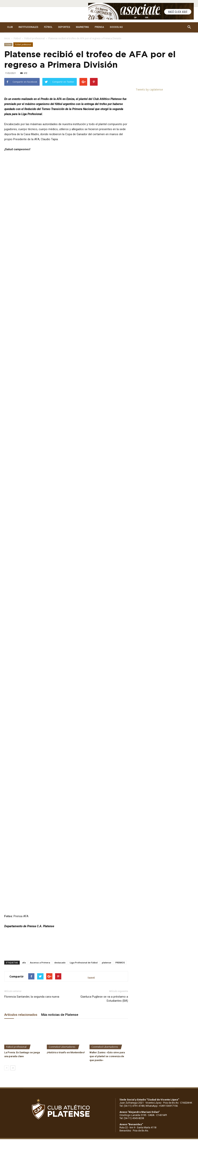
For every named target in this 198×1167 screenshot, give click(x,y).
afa (24, 895)
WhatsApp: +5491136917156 (162, 1038)
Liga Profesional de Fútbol (84, 895)
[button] (189, 27)
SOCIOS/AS (116, 27)
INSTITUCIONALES (28, 27)
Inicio (7, 38)
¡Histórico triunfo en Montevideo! (66, 985)
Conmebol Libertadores (62, 979)
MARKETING (82, 27)
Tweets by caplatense (149, 89)
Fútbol (17, 38)
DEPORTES (64, 27)
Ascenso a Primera (40, 895)
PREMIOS (120, 895)
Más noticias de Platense (59, 947)
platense (106, 895)
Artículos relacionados (20, 947)
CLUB (10, 27)
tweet (91, 910)
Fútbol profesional (34, 38)
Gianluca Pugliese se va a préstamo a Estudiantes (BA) (104, 931)
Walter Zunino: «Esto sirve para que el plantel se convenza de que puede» (107, 989)
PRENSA (99, 27)
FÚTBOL (48, 27)
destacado (60, 895)
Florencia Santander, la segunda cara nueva (31, 929)
